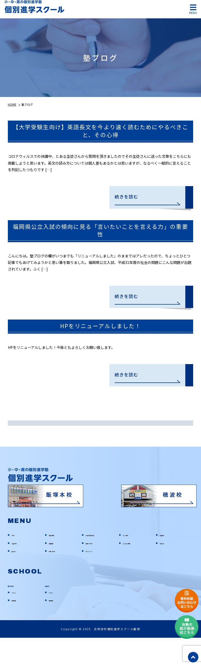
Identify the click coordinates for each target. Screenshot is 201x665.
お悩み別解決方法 (98, 561)
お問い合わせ (58, 577)
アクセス (18, 619)
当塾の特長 (56, 561)
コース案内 (130, 561)
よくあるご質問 (134, 569)
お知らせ (166, 569)
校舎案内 (166, 561)
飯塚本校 (17, 612)
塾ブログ (18, 577)
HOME (16, 561)
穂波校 (52, 612)
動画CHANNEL (95, 569)
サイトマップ (95, 577)
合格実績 (55, 569)
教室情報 (18, 627)
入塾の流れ (19, 569)
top (193, 657)
